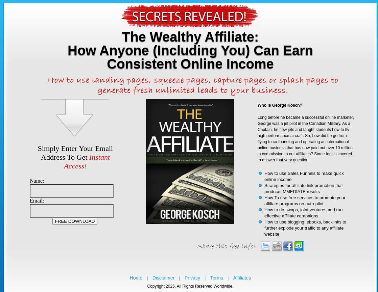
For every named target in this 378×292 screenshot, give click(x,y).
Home (136, 278)
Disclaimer (163, 278)
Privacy (192, 278)
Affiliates (242, 278)
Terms (216, 278)
